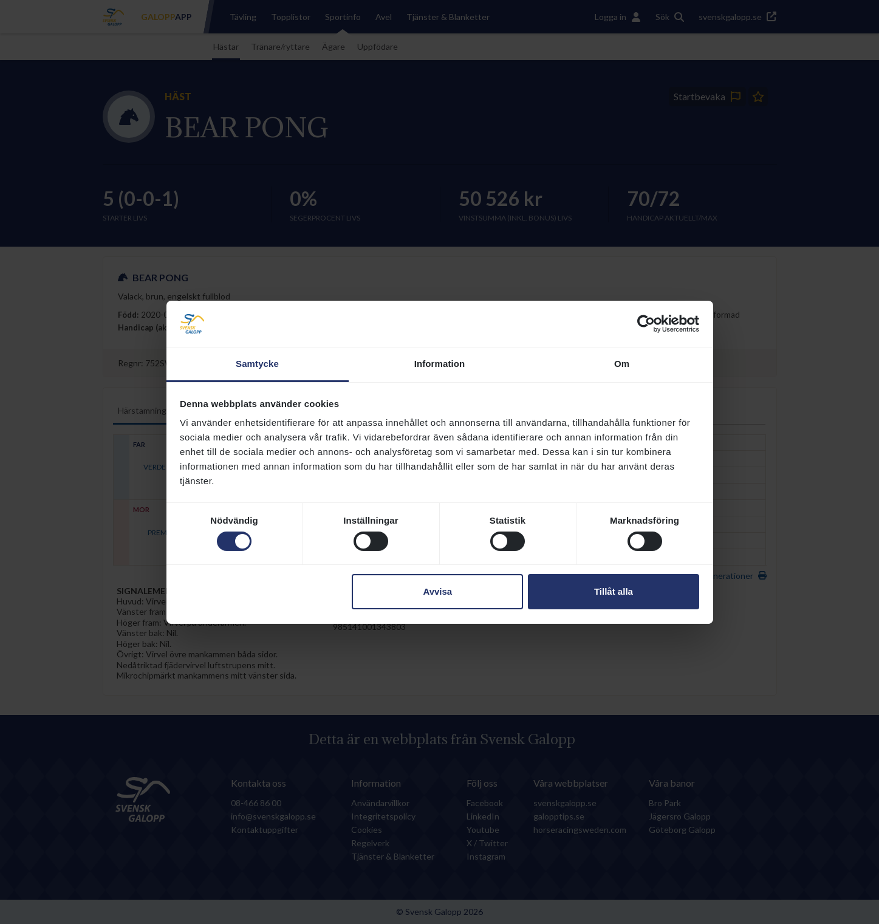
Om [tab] (621, 363)
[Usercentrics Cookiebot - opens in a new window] (646, 324)
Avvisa (437, 591)
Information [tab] (439, 363)
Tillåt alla (613, 591)
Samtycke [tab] (257, 363)
